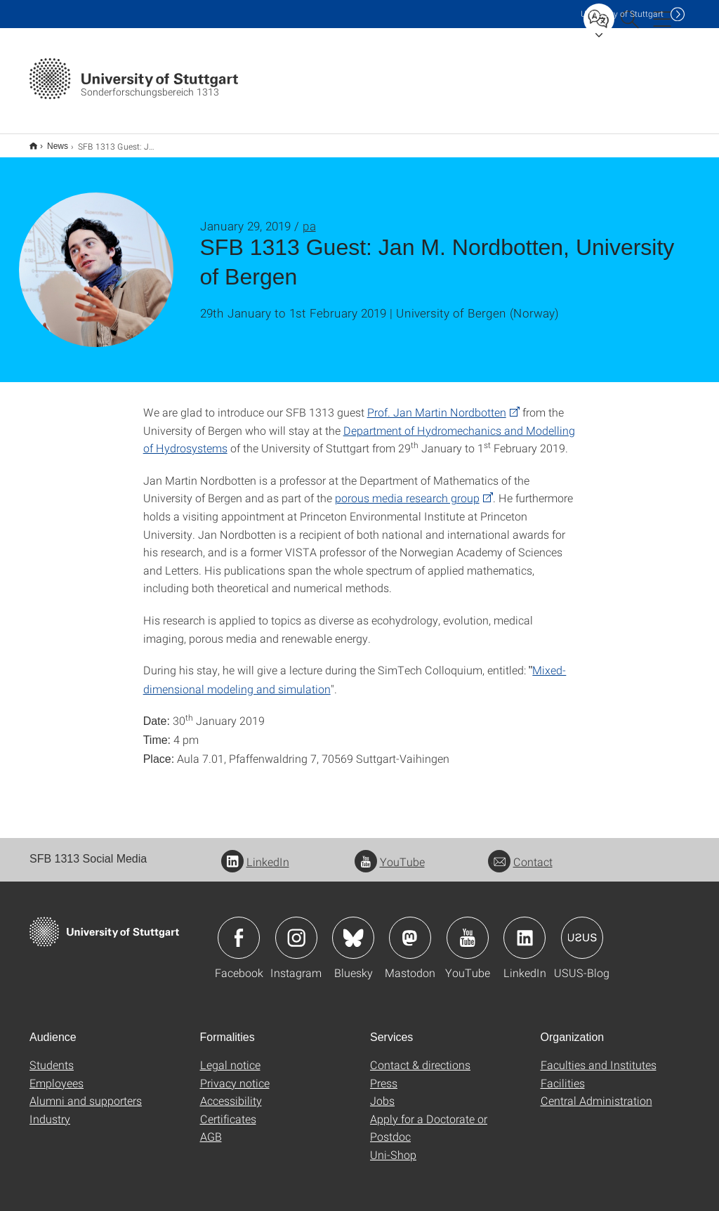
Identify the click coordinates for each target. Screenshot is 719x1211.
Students (51, 1055)
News (49, 141)
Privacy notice (235, 1073)
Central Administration (596, 1091)
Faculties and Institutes (599, 1055)
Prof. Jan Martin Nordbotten (436, 402)
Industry (49, 1109)
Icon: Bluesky (353, 929)
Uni (622, 13)
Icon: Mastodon (410, 929)
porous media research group (407, 488)
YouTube (390, 852)
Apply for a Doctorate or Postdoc (428, 1118)
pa (309, 217)
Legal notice (230, 1055)
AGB (211, 1127)
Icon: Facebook (239, 929)
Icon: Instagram (296, 929)
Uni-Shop (393, 1145)
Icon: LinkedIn (524, 929)
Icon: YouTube (468, 929)
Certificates (228, 1109)
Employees (56, 1073)
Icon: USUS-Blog (582, 929)
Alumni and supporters (85, 1091)
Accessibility (231, 1091)
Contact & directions (420, 1055)
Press (383, 1073)
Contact (520, 852)
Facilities (563, 1073)
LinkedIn (255, 852)
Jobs (382, 1091)
